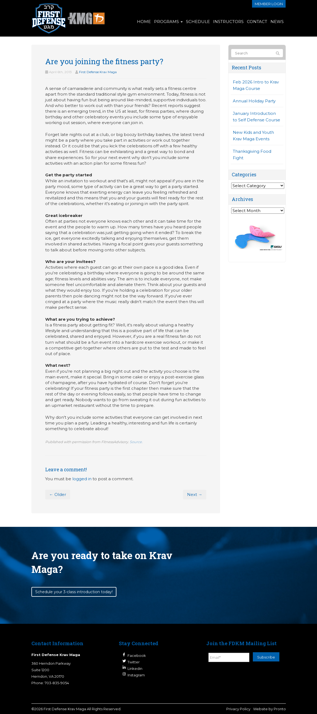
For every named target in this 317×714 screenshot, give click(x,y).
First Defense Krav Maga (98, 72)
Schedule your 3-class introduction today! (74, 591)
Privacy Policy (238, 709)
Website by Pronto (269, 709)
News (277, 21)
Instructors (228, 21)
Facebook (137, 655)
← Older (57, 494)
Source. (136, 442)
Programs (168, 21)
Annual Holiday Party (254, 100)
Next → (194, 494)
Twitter (134, 662)
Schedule (198, 21)
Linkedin (135, 668)
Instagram (136, 675)
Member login (269, 4)
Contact (257, 21)
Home (144, 21)
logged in (81, 478)
